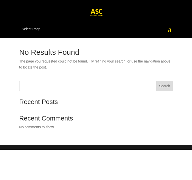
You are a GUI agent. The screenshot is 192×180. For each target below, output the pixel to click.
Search (164, 86)
